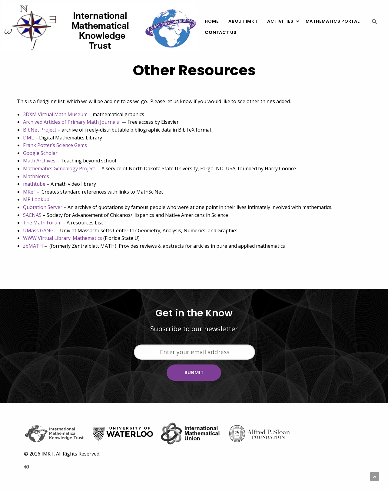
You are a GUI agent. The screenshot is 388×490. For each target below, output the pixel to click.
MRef (29, 191)
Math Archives (39, 160)
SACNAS (32, 215)
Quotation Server (42, 207)
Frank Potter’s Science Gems (55, 145)
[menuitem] (212, 21)
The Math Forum (42, 222)
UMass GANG (38, 230)
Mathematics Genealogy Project (59, 168)
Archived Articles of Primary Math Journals (71, 122)
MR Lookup (36, 199)
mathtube (34, 184)
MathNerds (36, 176)
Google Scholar (40, 153)
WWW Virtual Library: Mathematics (62, 238)
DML (28, 137)
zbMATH (33, 246)
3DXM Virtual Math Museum (55, 114)
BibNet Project (39, 129)
